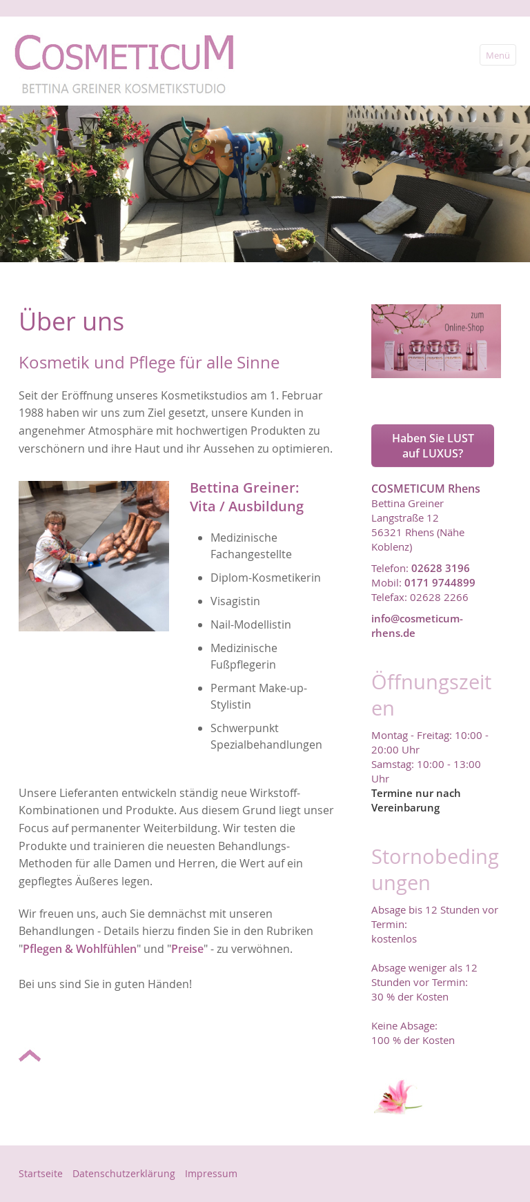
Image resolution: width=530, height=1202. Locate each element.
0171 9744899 (439, 582)
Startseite (41, 1173)
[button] (432, 445)
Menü (498, 55)
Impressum (211, 1173)
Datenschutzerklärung (123, 1173)
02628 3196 (440, 568)
